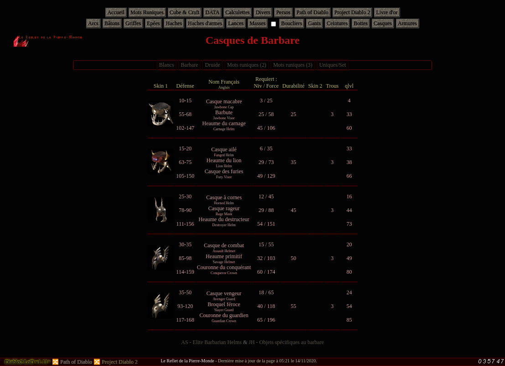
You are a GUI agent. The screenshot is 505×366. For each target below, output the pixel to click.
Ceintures (337, 23)
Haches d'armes (205, 23)
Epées (153, 23)
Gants (314, 23)
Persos (283, 12)
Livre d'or (386, 12)
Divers (262, 12)
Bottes (361, 23)
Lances (236, 23)
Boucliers (291, 23)
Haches (174, 23)
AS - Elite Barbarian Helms (211, 342)
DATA (212, 12)
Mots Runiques (147, 12)
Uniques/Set (332, 65)
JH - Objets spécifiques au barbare (286, 342)
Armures (407, 23)
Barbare (189, 65)
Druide (212, 65)
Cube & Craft (184, 12)
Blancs (166, 65)
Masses (258, 23)
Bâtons (112, 23)
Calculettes (237, 12)
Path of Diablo (312, 12)
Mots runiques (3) (292, 65)
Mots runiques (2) (246, 65)
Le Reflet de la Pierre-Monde (187, 360)
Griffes (133, 23)
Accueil (115, 12)
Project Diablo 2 (352, 12)
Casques (383, 23)
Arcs (93, 23)
